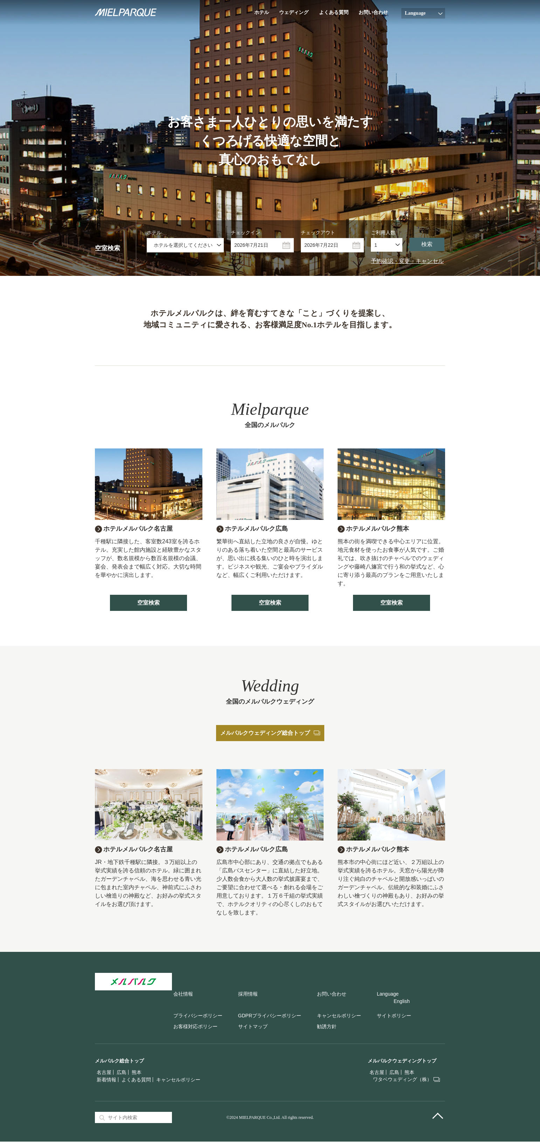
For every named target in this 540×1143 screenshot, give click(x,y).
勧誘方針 (327, 1028)
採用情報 (248, 995)
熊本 (136, 1073)
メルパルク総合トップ (119, 1062)
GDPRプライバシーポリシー (269, 1017)
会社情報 (183, 995)
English (402, 1002)
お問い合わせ (373, 12)
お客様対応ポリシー (195, 1028)
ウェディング (294, 12)
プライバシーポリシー (197, 1017)
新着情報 (106, 1081)
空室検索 (148, 603)
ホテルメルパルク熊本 (381, 529)
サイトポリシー (394, 1017)
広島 (121, 1073)
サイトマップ (253, 1028)
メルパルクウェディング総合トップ (270, 734)
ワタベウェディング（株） (402, 1080)
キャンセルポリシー (339, 1017)
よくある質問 (333, 12)
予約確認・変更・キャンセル (407, 261)
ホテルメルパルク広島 (260, 529)
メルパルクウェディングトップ (402, 1062)
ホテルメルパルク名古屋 (141, 529)
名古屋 (104, 1073)
